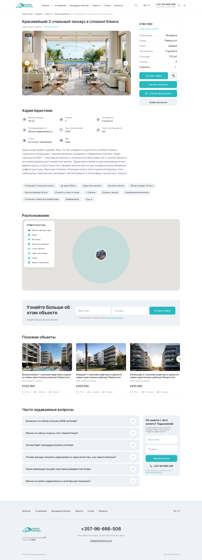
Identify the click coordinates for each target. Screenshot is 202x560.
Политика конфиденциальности (34, 554)
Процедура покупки (79, 5)
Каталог (45, 5)
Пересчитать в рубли (149, 29)
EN (148, 5)
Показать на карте (51, 27)
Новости (96, 5)
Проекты (26, 511)
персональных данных (114, 318)
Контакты (118, 5)
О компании (60, 5)
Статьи (107, 5)
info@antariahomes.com (101, 540)
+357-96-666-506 (101, 529)
